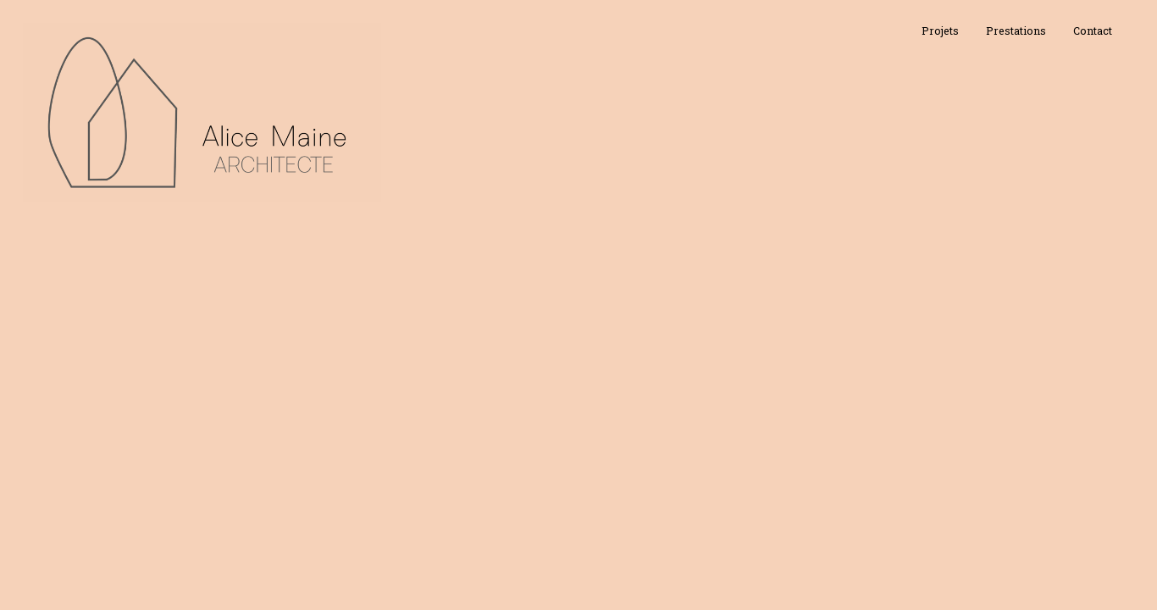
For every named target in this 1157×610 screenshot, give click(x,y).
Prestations (1016, 30)
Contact (1092, 30)
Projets (940, 30)
